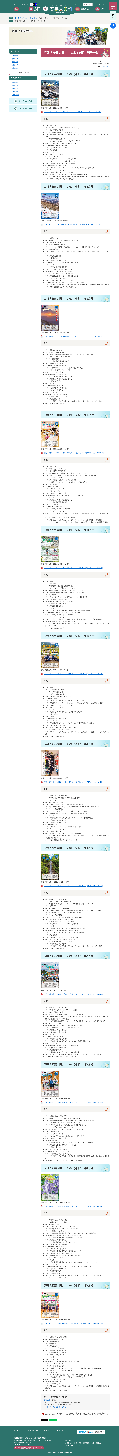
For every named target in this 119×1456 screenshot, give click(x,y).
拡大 (90, 5)
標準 (85, 4)
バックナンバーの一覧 (23, 72)
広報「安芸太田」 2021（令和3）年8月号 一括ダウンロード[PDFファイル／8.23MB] (73, 886)
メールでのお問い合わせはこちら (55, 1407)
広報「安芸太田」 (31, 18)
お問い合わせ (48, 1430)
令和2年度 (15, 91)
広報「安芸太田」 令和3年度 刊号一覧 (28, 21)
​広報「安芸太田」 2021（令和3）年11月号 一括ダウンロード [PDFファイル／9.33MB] (73, 568)
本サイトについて (33, 1430)
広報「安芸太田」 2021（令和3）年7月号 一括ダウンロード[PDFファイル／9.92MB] (73, 994)
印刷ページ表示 (105, 66)
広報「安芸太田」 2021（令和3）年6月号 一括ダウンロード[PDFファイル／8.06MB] (73, 1102)
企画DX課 (47, 1400)
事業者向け (85, 9)
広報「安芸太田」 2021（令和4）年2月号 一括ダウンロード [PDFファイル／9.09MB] (73, 224)
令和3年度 (15, 88)
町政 (102, 9)
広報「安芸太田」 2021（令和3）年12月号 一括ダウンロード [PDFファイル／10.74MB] (74, 453)
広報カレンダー (17, 78)
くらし (22, 9)
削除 (44, 21)
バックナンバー (17, 51)
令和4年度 (15, 68)
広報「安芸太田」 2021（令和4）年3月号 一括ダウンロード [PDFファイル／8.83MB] (73, 112)
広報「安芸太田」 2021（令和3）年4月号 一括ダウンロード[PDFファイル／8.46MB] (73, 1323)
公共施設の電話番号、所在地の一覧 (29, 1448)
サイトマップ (18, 1430)
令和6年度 (15, 62)
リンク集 (60, 1430)
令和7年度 (15, 59)
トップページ (19, 18)
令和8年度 (15, 55)
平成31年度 (15, 95)
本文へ (16, 4)
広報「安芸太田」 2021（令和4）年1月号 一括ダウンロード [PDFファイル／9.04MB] (73, 336)
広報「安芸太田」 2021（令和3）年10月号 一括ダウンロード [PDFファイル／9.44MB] (74, 674)
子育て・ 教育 (38, 9)
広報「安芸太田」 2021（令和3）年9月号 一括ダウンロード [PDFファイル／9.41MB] (73, 782)
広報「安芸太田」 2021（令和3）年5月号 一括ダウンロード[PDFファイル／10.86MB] (73, 1206)
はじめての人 (100, 4)
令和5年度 (15, 65)
